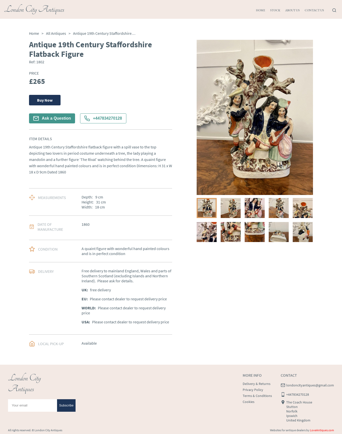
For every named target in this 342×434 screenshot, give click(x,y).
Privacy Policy (253, 389)
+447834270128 (103, 118)
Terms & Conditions (257, 395)
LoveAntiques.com (322, 430)
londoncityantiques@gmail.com (310, 385)
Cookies (248, 401)
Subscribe (66, 405)
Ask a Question (52, 118)
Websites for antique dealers (288, 430)
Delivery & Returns (256, 383)
